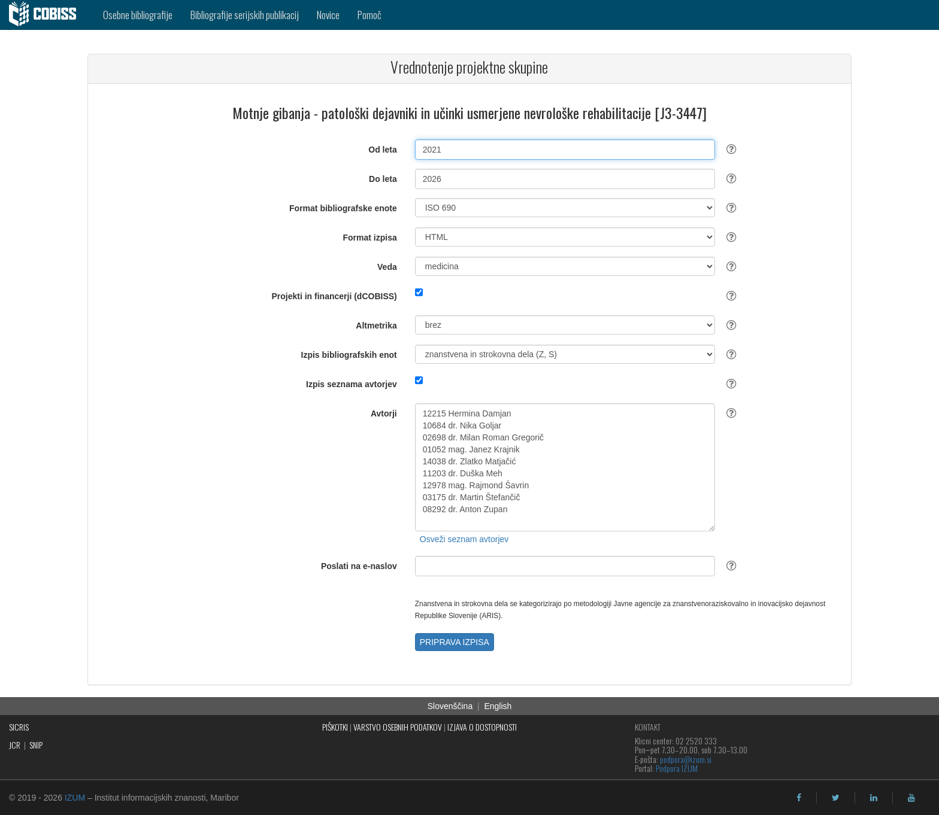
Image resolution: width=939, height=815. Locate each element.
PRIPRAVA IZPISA (454, 642)
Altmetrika (376, 325)
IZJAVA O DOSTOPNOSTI (482, 726)
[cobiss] (47, 15)
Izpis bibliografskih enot (349, 355)
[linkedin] (873, 797)
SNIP (36, 744)
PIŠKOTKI (335, 726)
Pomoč (369, 14)
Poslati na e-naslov (359, 566)
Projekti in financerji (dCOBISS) (333, 296)
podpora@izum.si (685, 759)
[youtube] (911, 797)
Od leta (382, 149)
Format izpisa (370, 237)
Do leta (383, 179)
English (497, 706)
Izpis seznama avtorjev (351, 384)
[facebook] (798, 797)
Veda (387, 267)
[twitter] (836, 797)
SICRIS (19, 726)
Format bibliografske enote (343, 208)
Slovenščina (450, 706)
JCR (14, 744)
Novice (328, 14)
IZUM (75, 797)
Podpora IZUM (677, 768)
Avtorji (384, 413)
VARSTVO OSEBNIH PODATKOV (397, 726)
